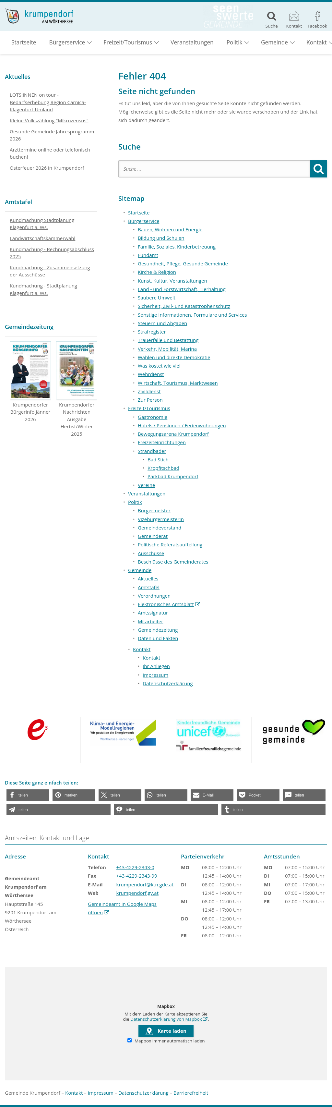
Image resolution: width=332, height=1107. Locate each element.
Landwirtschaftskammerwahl (42, 238)
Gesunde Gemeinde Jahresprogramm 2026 (52, 135)
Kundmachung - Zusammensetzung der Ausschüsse (50, 271)
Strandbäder (152, 451)
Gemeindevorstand (159, 527)
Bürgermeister (154, 510)
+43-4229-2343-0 (135, 867)
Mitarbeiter (150, 621)
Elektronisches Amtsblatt (169, 604)
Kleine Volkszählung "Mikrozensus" (49, 120)
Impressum (155, 675)
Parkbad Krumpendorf (173, 476)
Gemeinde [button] (274, 42)
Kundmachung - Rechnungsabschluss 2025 (52, 253)
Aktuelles (148, 578)
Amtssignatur (153, 612)
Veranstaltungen (192, 42)
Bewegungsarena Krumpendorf (173, 434)
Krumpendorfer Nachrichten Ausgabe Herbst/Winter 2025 (76, 389)
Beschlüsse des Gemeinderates (173, 561)
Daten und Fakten (158, 638)
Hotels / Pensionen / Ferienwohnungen (182, 425)
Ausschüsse (151, 553)
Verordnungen (154, 595)
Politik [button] (235, 42)
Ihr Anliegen (156, 666)
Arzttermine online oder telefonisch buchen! (50, 153)
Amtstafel (149, 587)
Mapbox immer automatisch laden (166, 1041)
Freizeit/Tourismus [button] (128, 42)
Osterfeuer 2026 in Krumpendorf (47, 167)
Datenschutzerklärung (168, 683)
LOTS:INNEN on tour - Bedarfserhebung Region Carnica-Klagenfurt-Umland (48, 102)
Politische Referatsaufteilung (170, 544)
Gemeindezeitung (158, 629)
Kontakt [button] (141, 649)
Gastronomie (152, 417)
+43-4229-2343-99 (136, 875)
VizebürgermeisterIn (161, 519)
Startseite (23, 42)
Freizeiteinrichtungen (162, 442)
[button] (27, 795)
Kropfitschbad (163, 468)
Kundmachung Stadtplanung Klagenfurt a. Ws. (42, 224)
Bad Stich (158, 459)
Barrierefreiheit (190, 1092)
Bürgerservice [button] (67, 42)
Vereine (146, 485)
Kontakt (151, 657)
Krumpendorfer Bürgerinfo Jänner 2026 (30, 381)
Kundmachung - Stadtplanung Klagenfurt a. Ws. (43, 289)
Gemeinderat (153, 536)
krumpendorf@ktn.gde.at (144, 884)
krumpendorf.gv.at (137, 893)
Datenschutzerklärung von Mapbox (169, 1019)
